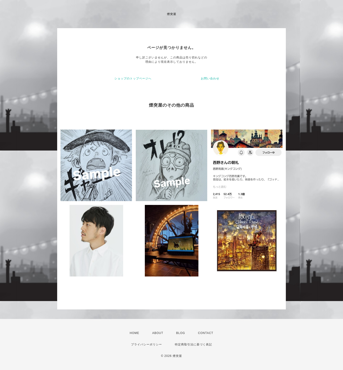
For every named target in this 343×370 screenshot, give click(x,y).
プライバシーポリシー (146, 344)
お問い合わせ (210, 78)
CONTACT (205, 333)
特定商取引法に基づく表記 (193, 344)
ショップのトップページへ (132, 78)
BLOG (180, 333)
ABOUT (157, 333)
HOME (134, 333)
